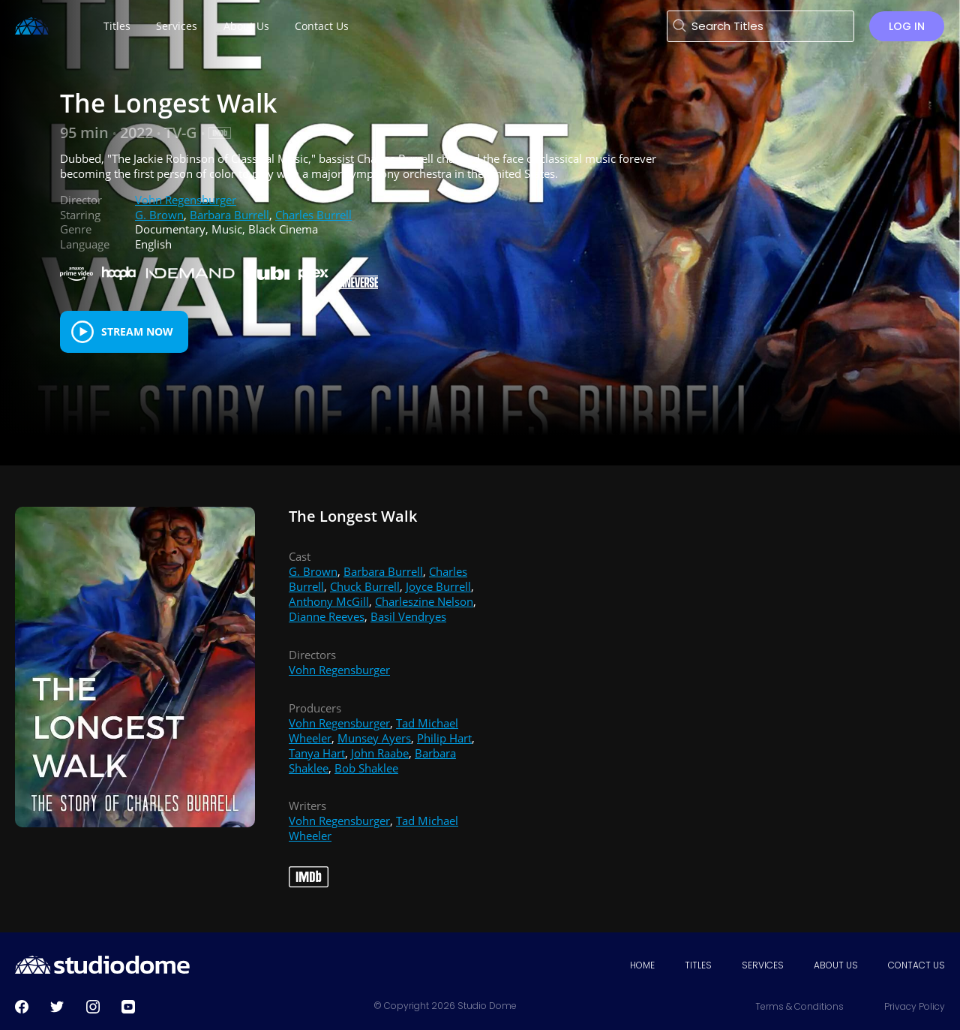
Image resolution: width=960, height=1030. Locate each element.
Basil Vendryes (408, 616)
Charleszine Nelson (424, 601)
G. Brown (159, 214)
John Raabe (380, 752)
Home (642, 965)
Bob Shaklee (366, 768)
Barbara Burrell (229, 214)
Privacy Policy (914, 1006)
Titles (698, 965)
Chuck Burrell (365, 586)
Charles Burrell (313, 214)
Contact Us (916, 965)
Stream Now (137, 331)
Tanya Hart (317, 752)
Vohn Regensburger (185, 199)
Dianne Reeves (326, 616)
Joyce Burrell (438, 586)
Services (763, 965)
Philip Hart (444, 737)
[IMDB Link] (219, 133)
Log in (907, 26)
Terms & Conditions (799, 1006)
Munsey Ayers (374, 737)
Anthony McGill (329, 601)
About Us (836, 965)
